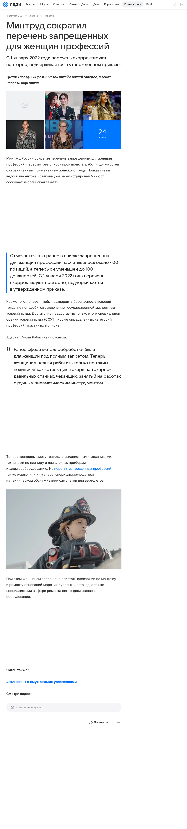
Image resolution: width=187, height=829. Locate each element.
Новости (49, 15)
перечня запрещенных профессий (82, 477)
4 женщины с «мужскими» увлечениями (41, 690)
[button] (34, 125)
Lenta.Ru (34, 15)
